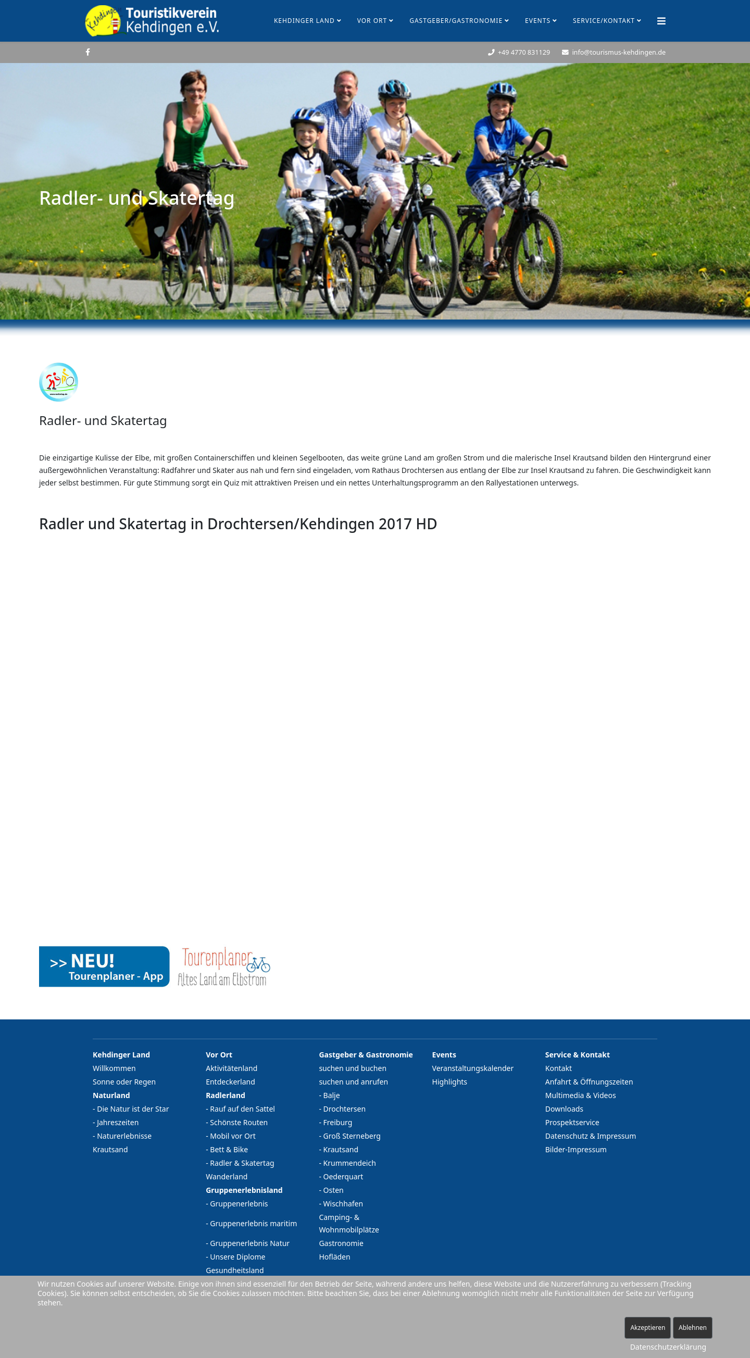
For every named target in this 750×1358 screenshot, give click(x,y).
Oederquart (343, 1176)
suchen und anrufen (353, 1082)
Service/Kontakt (604, 20)
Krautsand (110, 1149)
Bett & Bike (229, 1149)
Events (538, 20)
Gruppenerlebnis (239, 1204)
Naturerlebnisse (124, 1136)
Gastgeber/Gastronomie (456, 20)
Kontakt (558, 1068)
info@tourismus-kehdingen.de (619, 52)
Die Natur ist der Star (133, 1109)
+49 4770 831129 (524, 52)
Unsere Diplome (237, 1257)
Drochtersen (344, 1109)
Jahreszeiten (118, 1122)
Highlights (450, 1082)
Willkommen (114, 1068)
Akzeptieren (647, 1327)
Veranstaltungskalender (473, 1068)
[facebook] (87, 52)
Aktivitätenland (231, 1068)
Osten (333, 1190)
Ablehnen (693, 1327)
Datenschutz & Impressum (590, 1136)
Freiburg (338, 1122)
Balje (331, 1095)
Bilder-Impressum (576, 1149)
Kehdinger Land (304, 20)
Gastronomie (341, 1243)
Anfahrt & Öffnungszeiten (589, 1082)
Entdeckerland (230, 1082)
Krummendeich (349, 1163)
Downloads (564, 1109)
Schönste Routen (239, 1122)
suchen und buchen (352, 1068)
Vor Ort (372, 20)
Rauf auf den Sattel (242, 1109)
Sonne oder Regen (124, 1082)
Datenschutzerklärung (668, 1347)
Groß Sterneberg (352, 1136)
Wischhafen (343, 1204)
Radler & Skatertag (242, 1163)
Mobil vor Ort (232, 1136)
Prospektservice (572, 1122)
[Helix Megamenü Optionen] (661, 21)
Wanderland (226, 1176)
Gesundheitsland (235, 1270)
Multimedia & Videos (580, 1095)
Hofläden (334, 1257)
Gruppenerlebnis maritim (253, 1223)
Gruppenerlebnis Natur (250, 1243)
